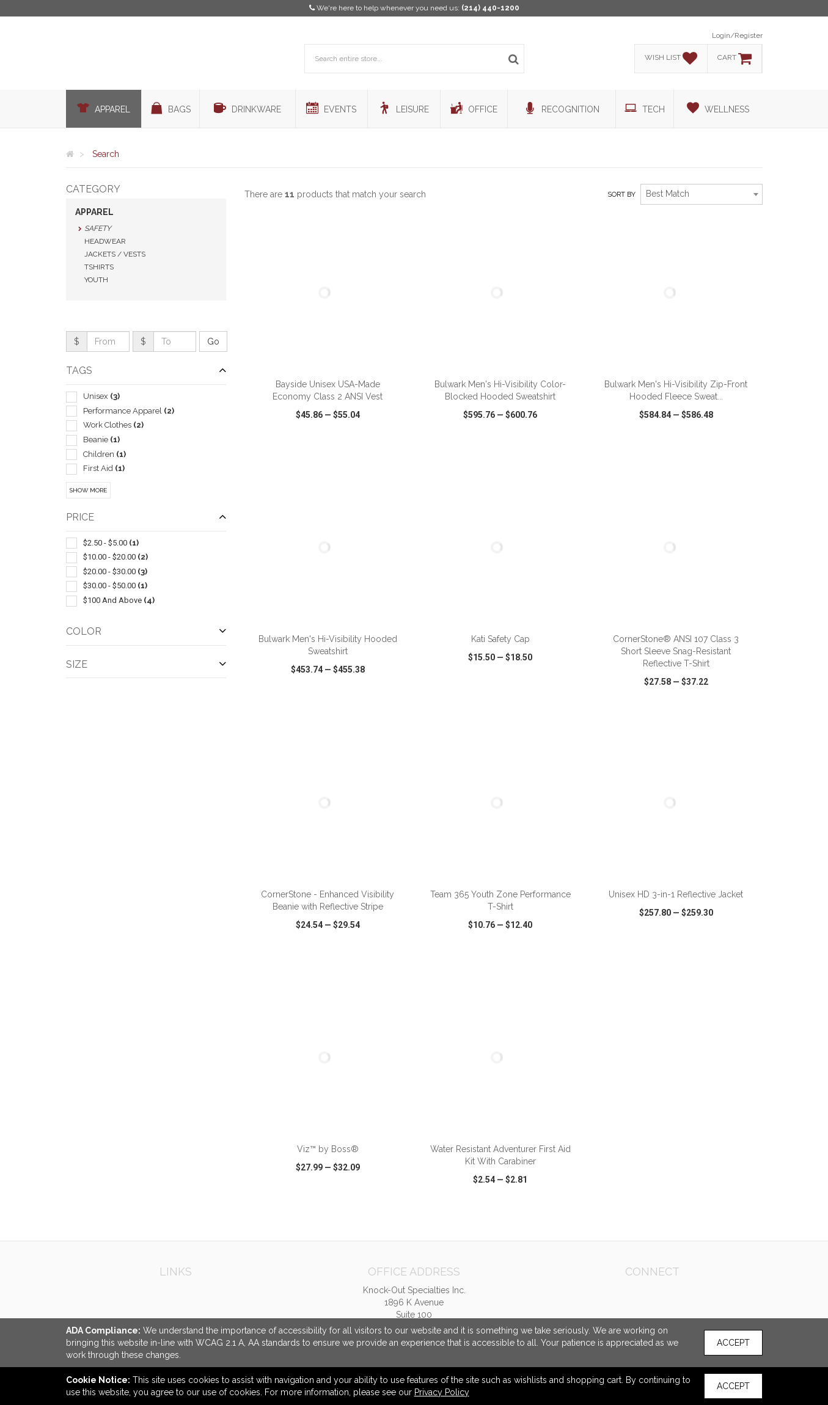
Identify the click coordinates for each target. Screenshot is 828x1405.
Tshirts (99, 267)
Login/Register (737, 35)
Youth (96, 280)
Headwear (105, 241)
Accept (733, 1343)
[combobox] (701, 194)
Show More (88, 490)
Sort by (621, 195)
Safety (97, 228)
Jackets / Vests (114, 254)
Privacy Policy (441, 1392)
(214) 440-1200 (490, 8)
